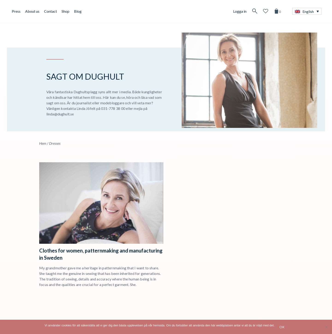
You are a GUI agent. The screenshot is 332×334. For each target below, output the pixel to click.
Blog (78, 11)
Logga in (239, 11)
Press (16, 11)
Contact (50, 11)
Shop (65, 11)
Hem (42, 143)
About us (32, 11)
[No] (326, 327)
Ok (282, 327)
